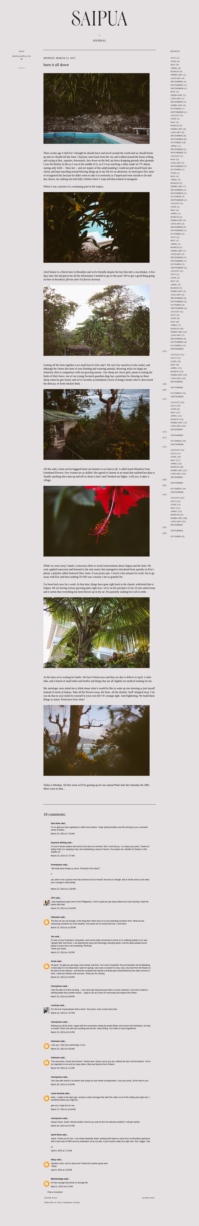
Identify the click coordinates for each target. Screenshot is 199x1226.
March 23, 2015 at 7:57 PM (63, 1013)
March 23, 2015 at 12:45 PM (63, 927)
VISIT (22, 55)
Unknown (55, 917)
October (176, 108)
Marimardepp (57, 1179)
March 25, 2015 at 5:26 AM (62, 1049)
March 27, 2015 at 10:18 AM (63, 1109)
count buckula (57, 1093)
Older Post (148, 1198)
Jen (52, 936)
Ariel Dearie (50, 272)
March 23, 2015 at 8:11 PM (63, 1032)
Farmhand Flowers (53, 472)
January (176, 78)
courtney (55, 1005)
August (175, 115)
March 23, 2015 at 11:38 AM (63, 889)
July (173, 58)
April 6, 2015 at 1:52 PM (61, 1170)
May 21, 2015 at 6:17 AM (62, 1186)
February (176, 75)
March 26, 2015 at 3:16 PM (63, 1084)
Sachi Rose (56, 1135)
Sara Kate (55, 823)
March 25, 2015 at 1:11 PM (63, 1068)
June (173, 61)
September (177, 88)
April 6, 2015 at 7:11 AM (61, 1151)
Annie (53, 961)
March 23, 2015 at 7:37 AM (62, 856)
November (177, 85)
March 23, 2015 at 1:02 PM (63, 952)
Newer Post (50, 1198)
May (173, 65)
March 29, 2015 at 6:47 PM (63, 1126)
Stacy (53, 1159)
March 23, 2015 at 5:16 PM (63, 977)
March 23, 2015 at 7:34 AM (62, 834)
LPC (53, 898)
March (175, 71)
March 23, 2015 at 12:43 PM (63, 908)
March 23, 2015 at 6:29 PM (63, 996)
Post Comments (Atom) (69, 1202)
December (177, 81)
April (174, 68)
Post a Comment (55, 1192)
